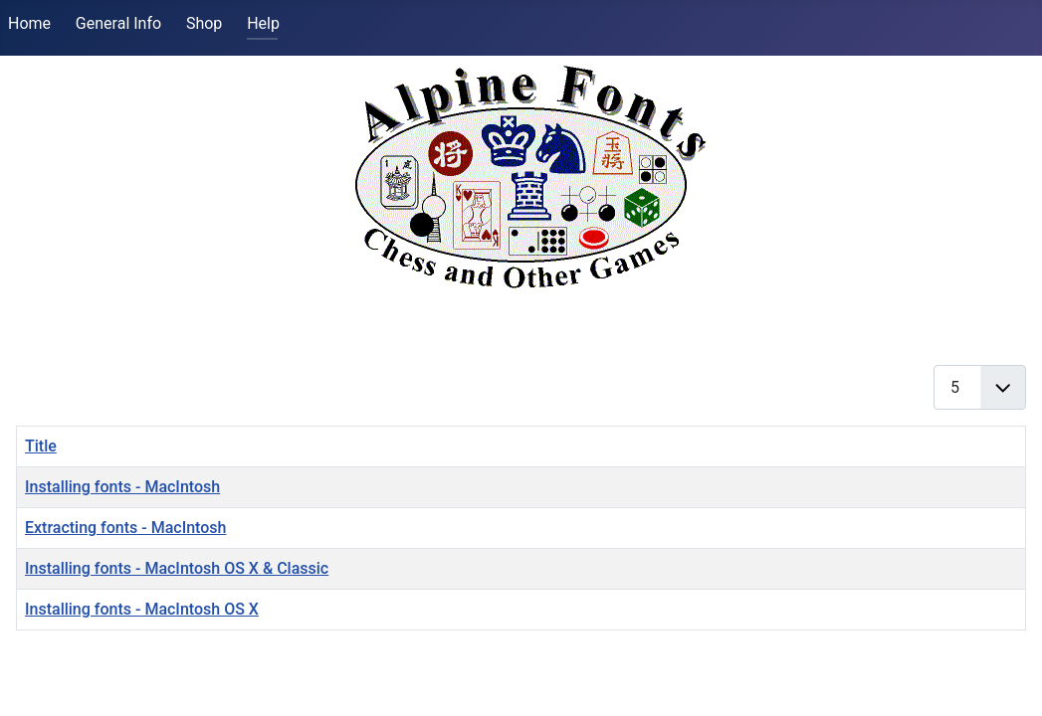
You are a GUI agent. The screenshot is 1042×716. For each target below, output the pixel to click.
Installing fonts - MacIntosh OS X (142, 609)
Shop (204, 23)
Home (29, 23)
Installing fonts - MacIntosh (122, 486)
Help (263, 23)
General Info (118, 23)
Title (41, 446)
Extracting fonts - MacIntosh (125, 527)
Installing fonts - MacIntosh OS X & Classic (176, 568)
